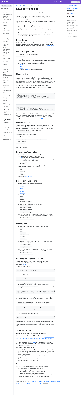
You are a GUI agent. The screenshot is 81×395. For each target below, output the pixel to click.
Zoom (21, 68)
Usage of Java (70, 22)
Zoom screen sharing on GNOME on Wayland (73, 35)
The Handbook (19, 5)
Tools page (28, 69)
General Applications (71, 20)
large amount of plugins (37, 159)
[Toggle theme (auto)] (68, 2)
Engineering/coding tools (72, 25)
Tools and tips (27, 5)
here (29, 42)
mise (21, 162)
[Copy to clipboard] (54, 93)
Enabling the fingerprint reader (72, 31)
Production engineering (72, 27)
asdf (21, 157)
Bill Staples (71, 14)
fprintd (24, 264)
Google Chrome (23, 64)
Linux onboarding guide (49, 45)
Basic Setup (70, 19)
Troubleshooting (70, 33)
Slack (21, 66)
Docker (21, 188)
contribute (40, 383)
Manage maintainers (72, 8)
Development (70, 28)
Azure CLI (22, 186)
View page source (72, 5)
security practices (28, 176)
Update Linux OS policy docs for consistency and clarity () (45, 381)
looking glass (33, 342)
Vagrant (21, 189)
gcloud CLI (22, 193)
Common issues (71, 38)
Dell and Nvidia (70, 23)
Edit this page (71, 7)
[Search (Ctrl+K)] (75, 2)
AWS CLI (22, 185)
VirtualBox (22, 191)
